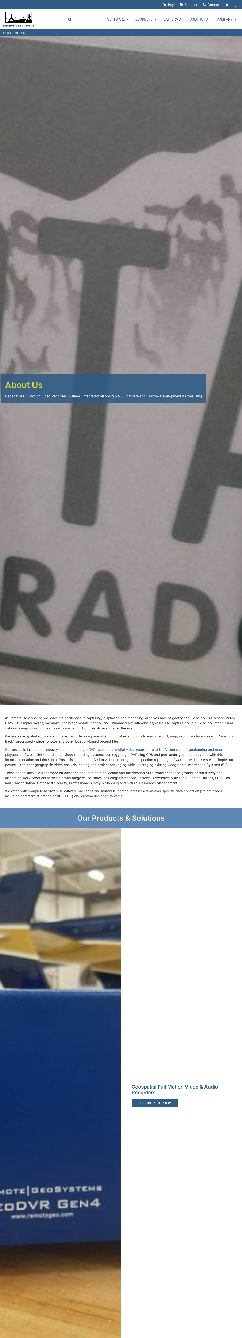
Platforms (173, 19)
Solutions (201, 19)
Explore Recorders (154, 1103)
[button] (69, 19)
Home (5, 32)
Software (118, 19)
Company (227, 19)
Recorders (145, 19)
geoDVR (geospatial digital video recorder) (116, 749)
